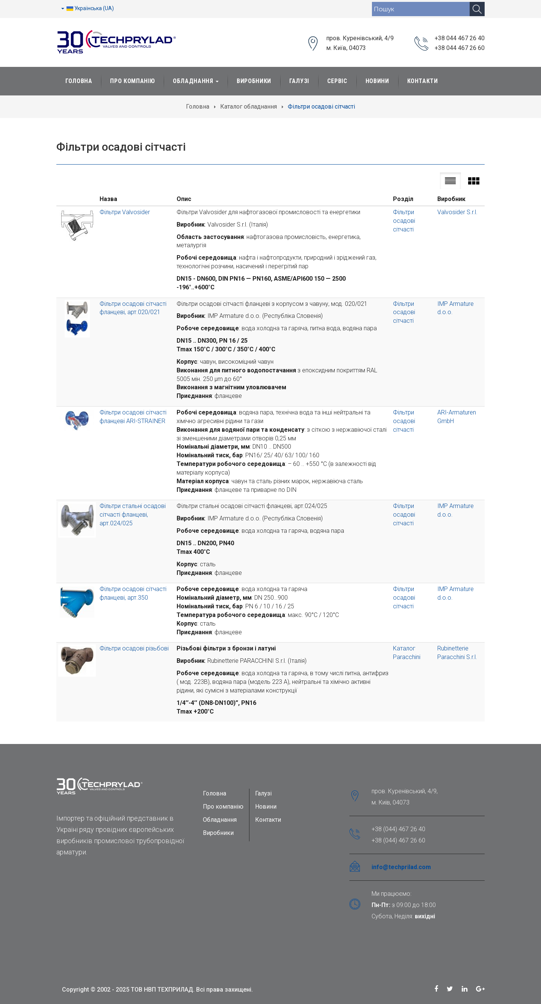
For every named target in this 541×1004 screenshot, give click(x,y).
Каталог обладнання (248, 106)
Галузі (299, 81)
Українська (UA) (87, 8)
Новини (377, 81)
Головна (78, 81)
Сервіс (337, 81)
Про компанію (223, 806)
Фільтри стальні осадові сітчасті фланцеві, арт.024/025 (133, 514)
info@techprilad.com (401, 867)
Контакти (422, 81)
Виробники (254, 81)
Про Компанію (132, 81)
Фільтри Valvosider (125, 212)
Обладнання (196, 81)
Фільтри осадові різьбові (134, 648)
